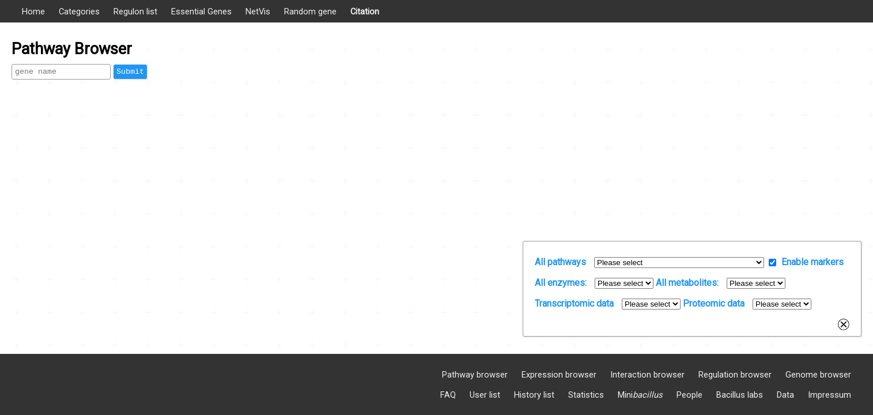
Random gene (310, 11)
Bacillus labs (739, 395)
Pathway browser (475, 374)
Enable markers (812, 261)
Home (33, 11)
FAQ (448, 395)
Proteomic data (713, 303)
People (689, 395)
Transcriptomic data (574, 303)
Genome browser (818, 374)
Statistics (586, 395)
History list (534, 395)
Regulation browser (735, 374)
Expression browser (558, 374)
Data (785, 395)
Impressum (829, 395)
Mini (640, 395)
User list (485, 395)
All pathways (560, 261)
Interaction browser (647, 374)
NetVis (257, 11)
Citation (364, 11)
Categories (79, 11)
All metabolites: (687, 282)
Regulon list (135, 11)
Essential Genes (201, 11)
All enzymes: (561, 282)
